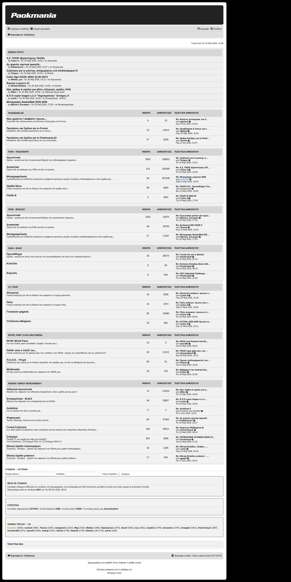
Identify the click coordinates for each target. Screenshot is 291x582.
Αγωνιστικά (56, 79)
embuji (45, 530)
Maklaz (183, 131)
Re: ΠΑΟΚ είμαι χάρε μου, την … (192, 351)
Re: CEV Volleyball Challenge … (192, 273)
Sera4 (124, 528)
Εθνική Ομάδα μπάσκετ (20, 455)
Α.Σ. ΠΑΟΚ (13, 287)
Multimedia (13, 369)
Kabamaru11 (186, 420)
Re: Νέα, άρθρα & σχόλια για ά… (192, 390)
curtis (183, 401)
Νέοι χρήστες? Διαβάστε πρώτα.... (27, 118)
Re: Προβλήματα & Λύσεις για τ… (192, 129)
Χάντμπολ (13, 292)
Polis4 (183, 372)
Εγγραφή (23, 469)
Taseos (183, 140)
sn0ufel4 (184, 179)
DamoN (74, 530)
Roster (50, 73)
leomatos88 (13, 530)
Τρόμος (184, 160)
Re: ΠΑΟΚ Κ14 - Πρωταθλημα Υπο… (194, 186)
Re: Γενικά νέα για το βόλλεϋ (190, 254)
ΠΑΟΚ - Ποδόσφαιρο (18, 152)
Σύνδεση (10, 469)
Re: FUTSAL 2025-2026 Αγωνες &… (193, 321)
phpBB (108, 563)
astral (107, 530)
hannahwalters (111, 509)
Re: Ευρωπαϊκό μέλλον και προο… (193, 215)
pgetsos (184, 121)
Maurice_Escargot (189, 218)
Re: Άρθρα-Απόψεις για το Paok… (193, 138)
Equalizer (12, 528)
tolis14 (59, 530)
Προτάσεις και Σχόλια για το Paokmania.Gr (32, 137)
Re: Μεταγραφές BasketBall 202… (192, 234)
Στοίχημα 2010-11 (52, 441)
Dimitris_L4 (91, 530)
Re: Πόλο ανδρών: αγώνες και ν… (193, 303)
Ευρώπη (12, 273)
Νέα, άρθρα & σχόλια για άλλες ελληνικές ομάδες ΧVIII (39, 89)
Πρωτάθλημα (14, 254)
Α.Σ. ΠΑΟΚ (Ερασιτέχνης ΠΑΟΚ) (26, 58)
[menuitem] (40, 29)
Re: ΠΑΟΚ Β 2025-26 (186, 196)
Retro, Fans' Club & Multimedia (25, 335)
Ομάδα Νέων (14, 186)
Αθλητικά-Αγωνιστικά (55, 92)
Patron (183, 362)
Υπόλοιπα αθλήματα (19, 321)
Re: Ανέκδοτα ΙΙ (183, 409)
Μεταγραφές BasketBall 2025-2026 (27, 102)
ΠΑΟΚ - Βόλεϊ (15, 248)
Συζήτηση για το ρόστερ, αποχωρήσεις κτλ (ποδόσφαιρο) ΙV (42, 70)
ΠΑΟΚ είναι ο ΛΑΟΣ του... (22, 350)
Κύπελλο (12, 263)
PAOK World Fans (17, 340)
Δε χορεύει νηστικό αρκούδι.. (24, 64)
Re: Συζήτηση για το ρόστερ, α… (192, 158)
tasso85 (184, 343)
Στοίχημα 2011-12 (32, 441)
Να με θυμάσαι (111, 474)
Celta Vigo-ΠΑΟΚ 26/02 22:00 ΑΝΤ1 (27, 76)
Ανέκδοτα (12, 408)
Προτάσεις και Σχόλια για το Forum (27, 128)
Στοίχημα (12, 436)
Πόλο (10, 302)
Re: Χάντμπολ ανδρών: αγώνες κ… (193, 293)
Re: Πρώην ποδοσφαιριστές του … (193, 360)
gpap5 (183, 458)
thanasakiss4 (186, 353)
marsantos (167, 528)
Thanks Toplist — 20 (19, 524)
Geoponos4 (185, 189)
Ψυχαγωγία (57, 67)
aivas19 (30, 530)
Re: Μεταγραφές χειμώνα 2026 (191, 177)
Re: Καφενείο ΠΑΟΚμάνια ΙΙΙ (190, 427)
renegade (185, 528)
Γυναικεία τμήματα (18, 311)
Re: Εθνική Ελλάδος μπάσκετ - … (192, 456)
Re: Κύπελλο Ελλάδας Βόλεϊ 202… (193, 264)
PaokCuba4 (186, 257)
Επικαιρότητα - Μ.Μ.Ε (56, 98)
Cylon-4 (184, 170)
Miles (183, 392)
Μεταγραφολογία (65, 104)
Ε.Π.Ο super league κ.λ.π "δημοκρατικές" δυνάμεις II (38, 95)
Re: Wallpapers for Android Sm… (192, 370)
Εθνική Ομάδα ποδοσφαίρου (24, 446)
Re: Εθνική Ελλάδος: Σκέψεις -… (192, 446)
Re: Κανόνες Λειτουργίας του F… (192, 119)
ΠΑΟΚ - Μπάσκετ (16, 209)
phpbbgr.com (126, 570)
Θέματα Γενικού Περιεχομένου (25, 384)
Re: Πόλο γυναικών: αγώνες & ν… (193, 312)
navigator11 (60, 528)
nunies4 (28, 528)
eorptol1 (151, 528)
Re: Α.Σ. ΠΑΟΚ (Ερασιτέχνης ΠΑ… (193, 167)
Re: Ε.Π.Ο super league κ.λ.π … (191, 399)
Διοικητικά (52, 61)
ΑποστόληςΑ (186, 430)
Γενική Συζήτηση (17, 427)
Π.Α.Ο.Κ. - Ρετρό (16, 359)
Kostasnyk (185, 439)
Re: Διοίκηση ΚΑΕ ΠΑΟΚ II (189, 225)
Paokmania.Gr (15, 113)
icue (137, 528)
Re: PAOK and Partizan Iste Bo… (192, 341)
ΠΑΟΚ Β (11, 195)
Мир (76, 528)
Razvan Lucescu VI (18, 83)
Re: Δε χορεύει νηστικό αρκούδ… (192, 418)
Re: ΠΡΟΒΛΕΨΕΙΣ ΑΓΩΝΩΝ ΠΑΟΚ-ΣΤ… (195, 437)
